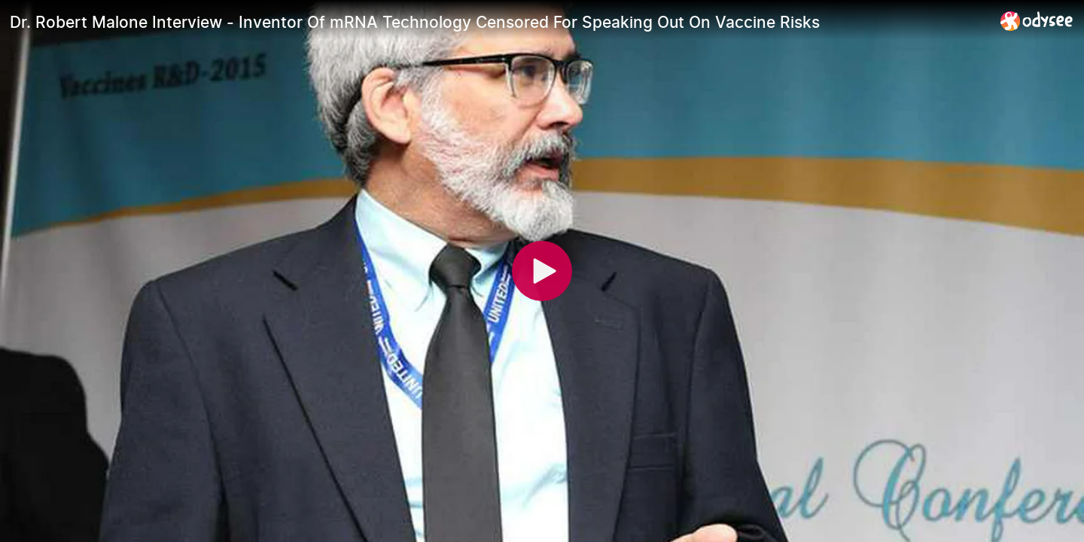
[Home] (1036, 21)
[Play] (542, 271)
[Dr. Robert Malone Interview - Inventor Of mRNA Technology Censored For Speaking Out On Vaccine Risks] (499, 22)
